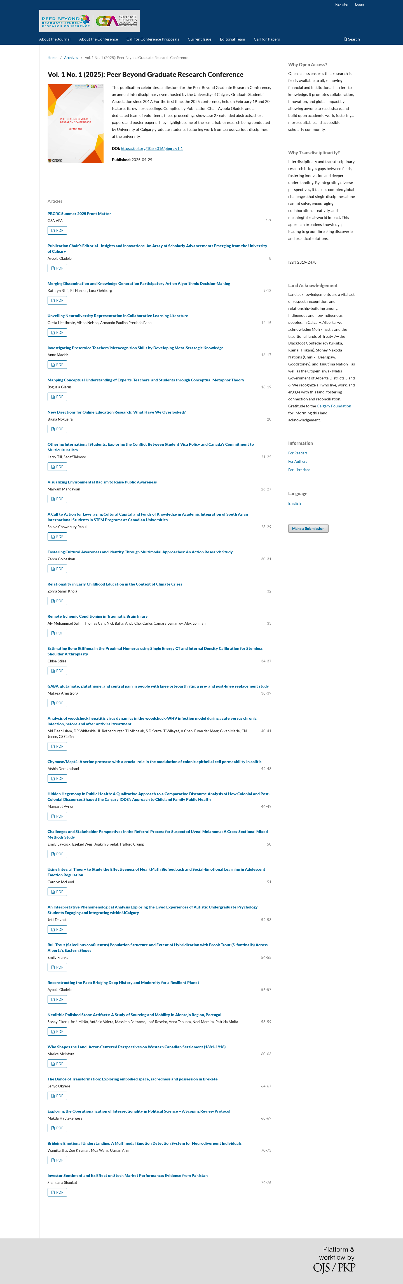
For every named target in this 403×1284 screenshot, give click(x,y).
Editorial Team (232, 39)
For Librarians (299, 470)
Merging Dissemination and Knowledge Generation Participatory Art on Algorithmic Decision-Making (139, 283)
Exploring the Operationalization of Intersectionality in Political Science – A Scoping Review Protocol (139, 1111)
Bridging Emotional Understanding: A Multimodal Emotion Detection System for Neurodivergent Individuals (145, 1143)
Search (352, 39)
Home (52, 57)
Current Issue (199, 39)
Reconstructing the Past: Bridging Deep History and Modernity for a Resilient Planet (123, 982)
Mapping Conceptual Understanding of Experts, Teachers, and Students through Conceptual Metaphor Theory (146, 379)
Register (342, 4)
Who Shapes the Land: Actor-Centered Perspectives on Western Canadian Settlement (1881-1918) (137, 1046)
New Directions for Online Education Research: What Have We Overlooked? (117, 412)
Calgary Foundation (334, 405)
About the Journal (55, 39)
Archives (71, 57)
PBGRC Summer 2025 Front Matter (79, 213)
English (294, 503)
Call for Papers (267, 39)
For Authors (297, 461)
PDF (59, 230)
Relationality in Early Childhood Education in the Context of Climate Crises (115, 584)
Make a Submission (308, 528)
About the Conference (98, 39)
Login (359, 4)
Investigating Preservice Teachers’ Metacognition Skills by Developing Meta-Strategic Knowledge (136, 347)
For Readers (298, 453)
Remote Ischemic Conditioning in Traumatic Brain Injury (98, 616)
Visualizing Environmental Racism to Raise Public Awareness (102, 482)
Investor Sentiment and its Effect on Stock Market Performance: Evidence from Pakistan (128, 1175)
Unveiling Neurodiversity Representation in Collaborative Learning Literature (118, 315)
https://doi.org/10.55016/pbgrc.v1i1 (152, 148)
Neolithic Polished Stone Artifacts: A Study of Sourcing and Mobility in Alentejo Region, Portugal (134, 1014)
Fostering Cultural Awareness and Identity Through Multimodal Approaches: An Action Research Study (140, 551)
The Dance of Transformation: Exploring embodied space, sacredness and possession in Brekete (133, 1079)
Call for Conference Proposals (152, 39)
